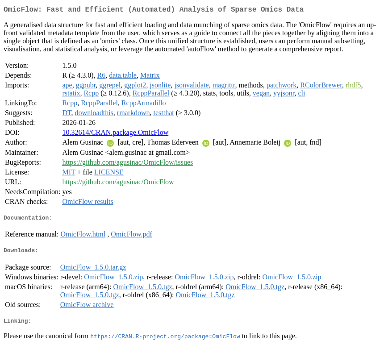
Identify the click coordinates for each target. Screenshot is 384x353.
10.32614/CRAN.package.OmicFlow (115, 134)
